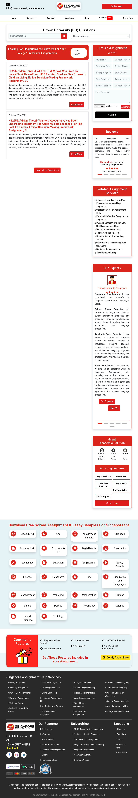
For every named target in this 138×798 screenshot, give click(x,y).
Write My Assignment (18, 687)
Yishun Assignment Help (107, 233)
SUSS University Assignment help (88, 729)
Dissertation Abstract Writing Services (110, 238)
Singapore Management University (89, 744)
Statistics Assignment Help (109, 249)
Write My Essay (16, 703)
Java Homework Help (106, 252)
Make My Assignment (51, 682)
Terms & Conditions (50, 744)
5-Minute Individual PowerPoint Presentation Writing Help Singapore (111, 203)
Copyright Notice (81, 760)
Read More (77, 104)
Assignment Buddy (82, 682)
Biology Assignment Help (108, 229)
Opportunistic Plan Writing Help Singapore (111, 244)
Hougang (121, 729)
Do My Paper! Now (116, 657)
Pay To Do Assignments (20, 693)
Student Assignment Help (117, 701)
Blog (87, 18)
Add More (125, 107)
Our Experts (107, 401)
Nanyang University (82, 755)
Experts (45, 755)
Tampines (121, 734)
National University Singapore (87, 734)
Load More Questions (47, 170)
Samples (50, 18)
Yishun (120, 739)
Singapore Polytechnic (84, 749)
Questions (69, 18)
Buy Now (77, 53)
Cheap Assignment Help (84, 687)
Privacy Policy (48, 739)
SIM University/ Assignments (87, 739)
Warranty (46, 734)
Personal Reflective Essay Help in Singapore (112, 218)
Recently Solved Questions (53, 749)
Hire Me (114, 408)
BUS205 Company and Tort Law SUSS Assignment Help (111, 224)
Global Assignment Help (84, 693)
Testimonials (47, 729)
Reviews (106, 18)
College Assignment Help (117, 711)
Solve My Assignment (19, 698)
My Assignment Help (51, 687)
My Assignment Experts (52, 706)
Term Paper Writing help (116, 687)
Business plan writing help (117, 682)
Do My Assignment (17, 682)
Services (31, 18)
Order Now (117, 6)
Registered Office (49, 760)
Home (13, 18)
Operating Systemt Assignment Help (111, 211)
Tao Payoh (122, 752)
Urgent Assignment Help (85, 698)
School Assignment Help (117, 706)
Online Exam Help (49, 693)
